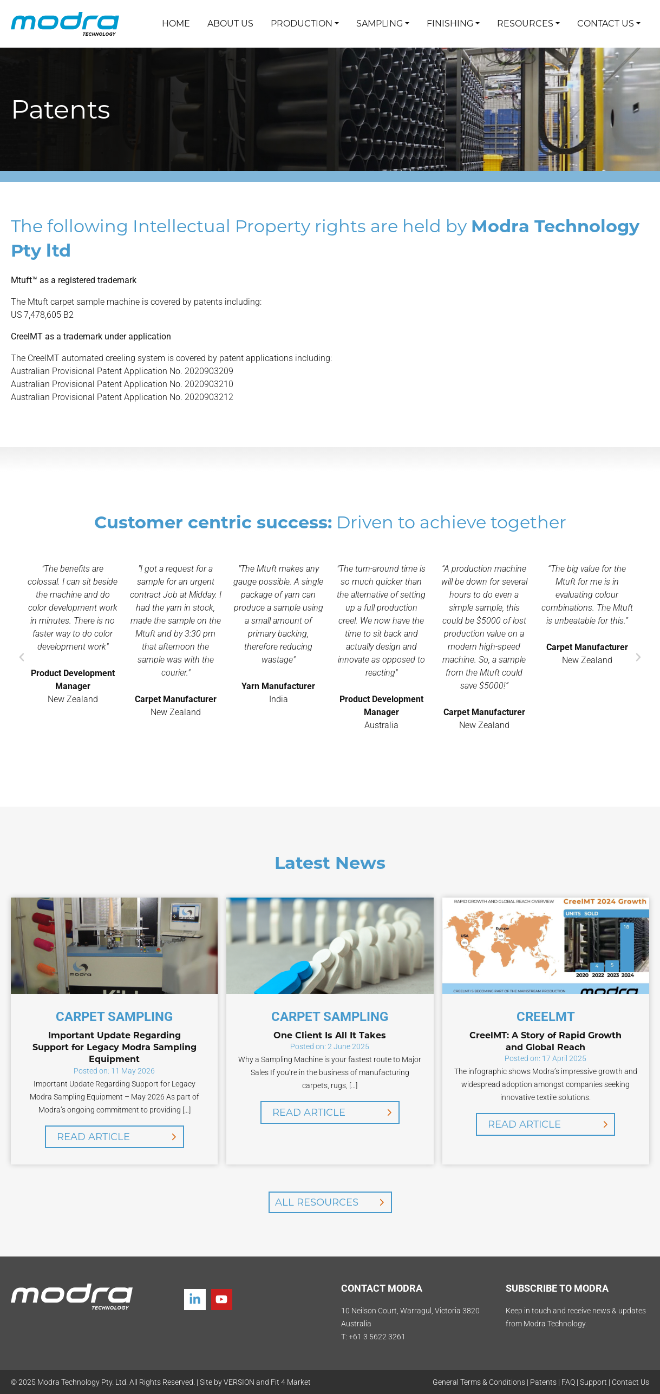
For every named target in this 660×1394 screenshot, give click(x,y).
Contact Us (630, 1382)
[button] (21, 657)
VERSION (239, 1382)
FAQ (568, 1382)
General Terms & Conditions (479, 1382)
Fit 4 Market (291, 1382)
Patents (543, 1382)
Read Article (93, 1137)
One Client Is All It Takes (329, 1035)
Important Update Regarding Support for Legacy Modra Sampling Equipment (114, 1047)
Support (593, 1382)
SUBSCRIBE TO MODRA (557, 1288)
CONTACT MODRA (381, 1288)
